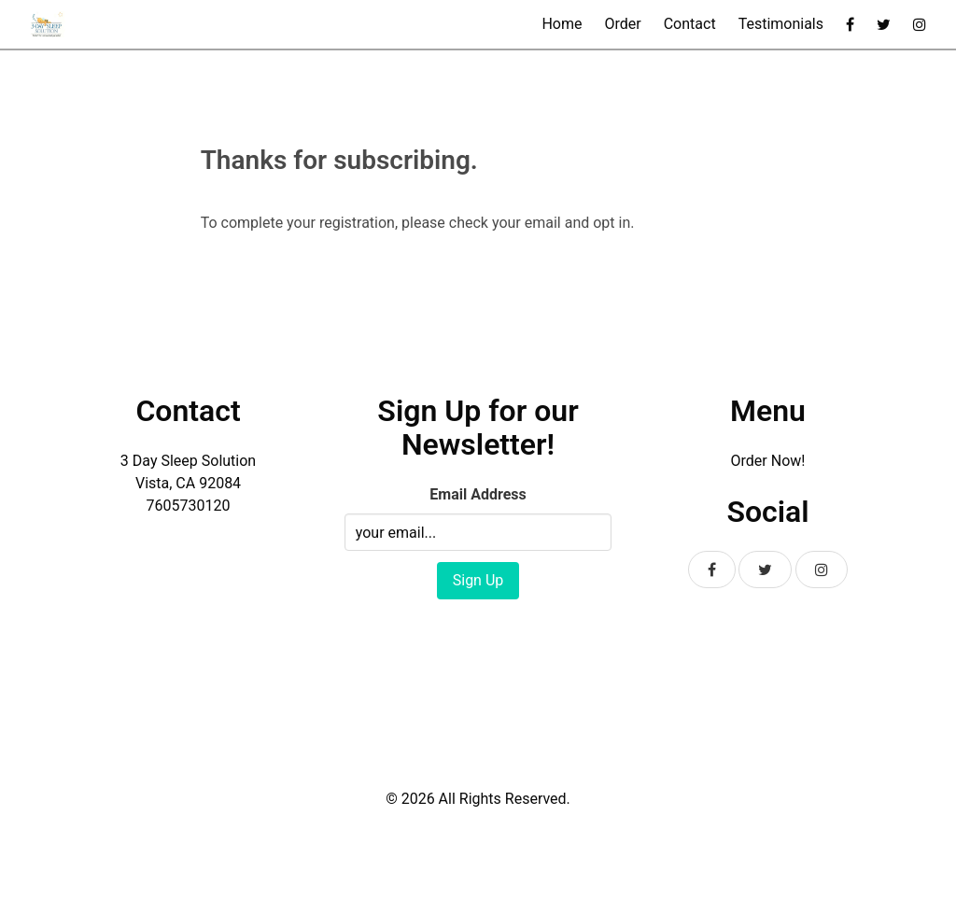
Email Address (477, 494)
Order (622, 24)
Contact (690, 24)
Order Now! (768, 461)
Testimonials (780, 24)
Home (561, 24)
